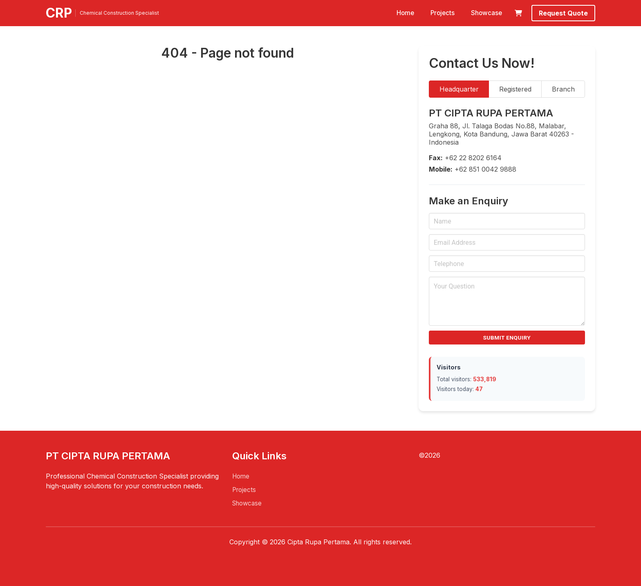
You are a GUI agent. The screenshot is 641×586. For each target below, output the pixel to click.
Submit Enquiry (507, 337)
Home (405, 13)
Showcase (486, 13)
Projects (442, 13)
